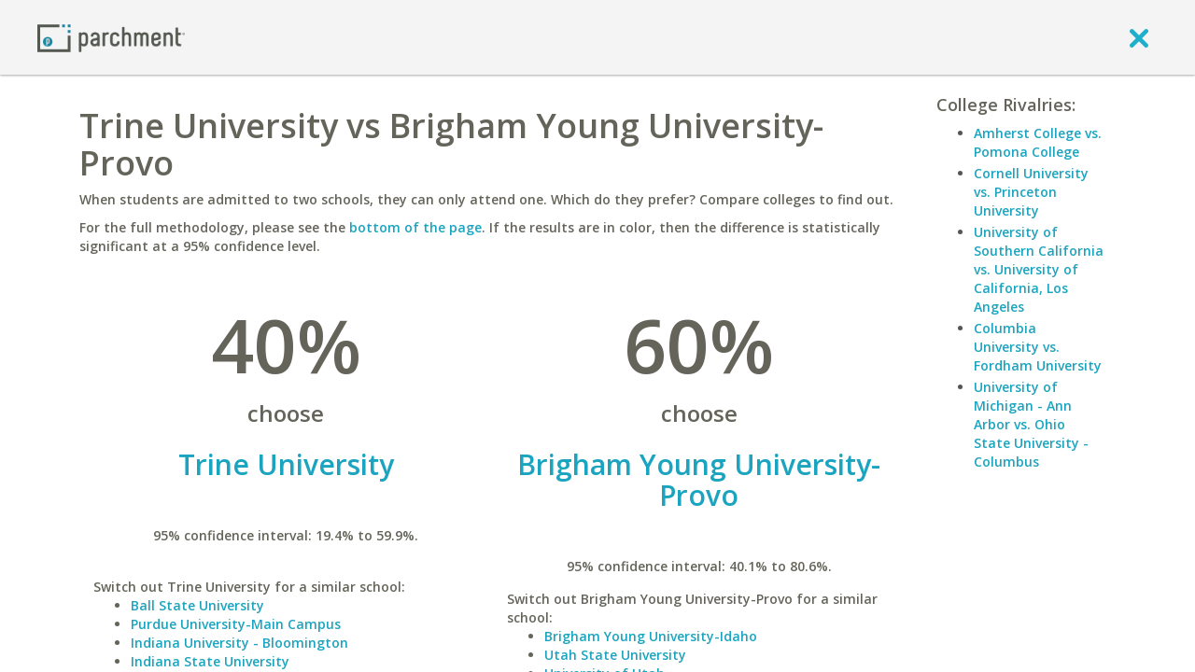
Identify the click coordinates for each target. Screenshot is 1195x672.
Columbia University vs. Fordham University (1038, 346)
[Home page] (111, 37)
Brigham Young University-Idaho (650, 636)
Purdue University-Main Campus (236, 624)
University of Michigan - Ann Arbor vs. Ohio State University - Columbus (1031, 424)
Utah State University (615, 655)
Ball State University (197, 605)
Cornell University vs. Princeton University (1031, 191)
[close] (1139, 37)
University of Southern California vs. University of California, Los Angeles (1039, 269)
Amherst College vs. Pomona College (1038, 142)
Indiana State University (210, 661)
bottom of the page (415, 227)
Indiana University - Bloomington (239, 642)
